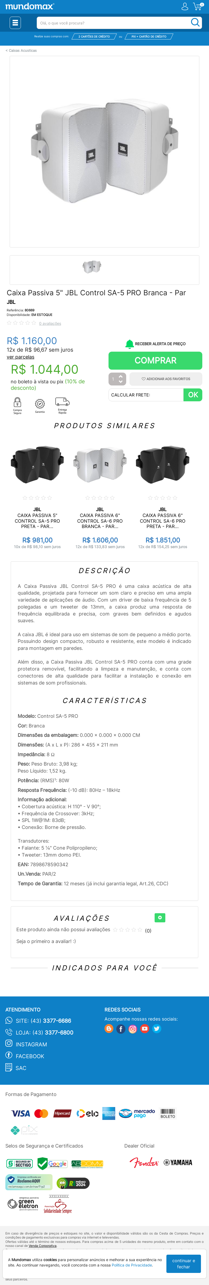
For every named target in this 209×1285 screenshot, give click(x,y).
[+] (160, 917)
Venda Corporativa (43, 1246)
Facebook (30, 1056)
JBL (11, 302)
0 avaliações (50, 323)
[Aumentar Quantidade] (121, 376)
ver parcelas (20, 357)
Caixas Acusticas (23, 51)
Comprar (155, 360)
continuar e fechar (183, 1263)
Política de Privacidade (132, 1265)
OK (193, 395)
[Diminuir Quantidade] (121, 382)
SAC (21, 1068)
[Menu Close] (15, 23)
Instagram (31, 1044)
